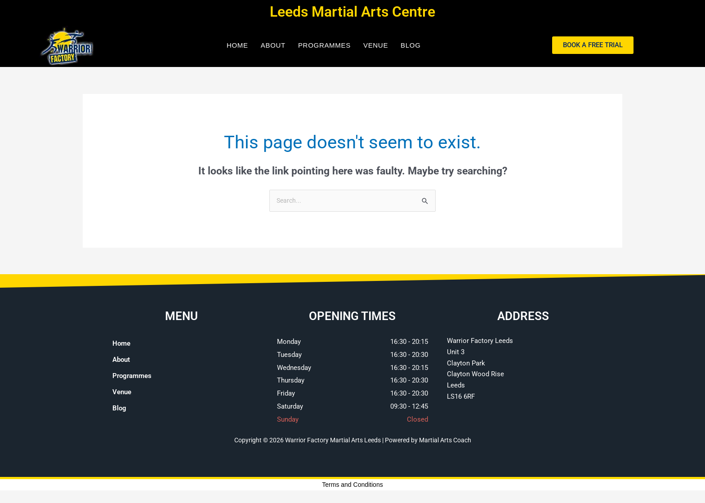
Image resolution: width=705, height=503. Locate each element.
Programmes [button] (324, 45)
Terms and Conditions (352, 485)
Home (237, 45)
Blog (410, 45)
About (273, 45)
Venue (375, 45)
